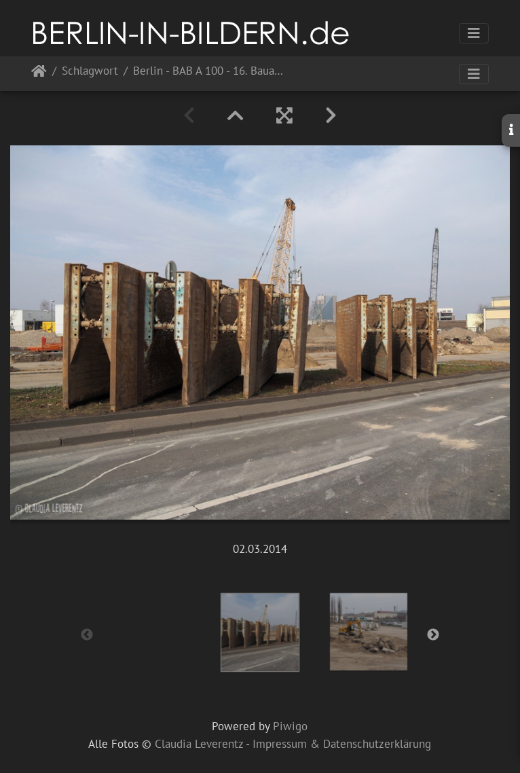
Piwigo (290, 726)
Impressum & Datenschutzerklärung (342, 743)
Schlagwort (90, 71)
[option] (260, 632)
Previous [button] (87, 635)
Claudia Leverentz (199, 743)
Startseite (39, 73)
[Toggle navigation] (474, 33)
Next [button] (433, 635)
